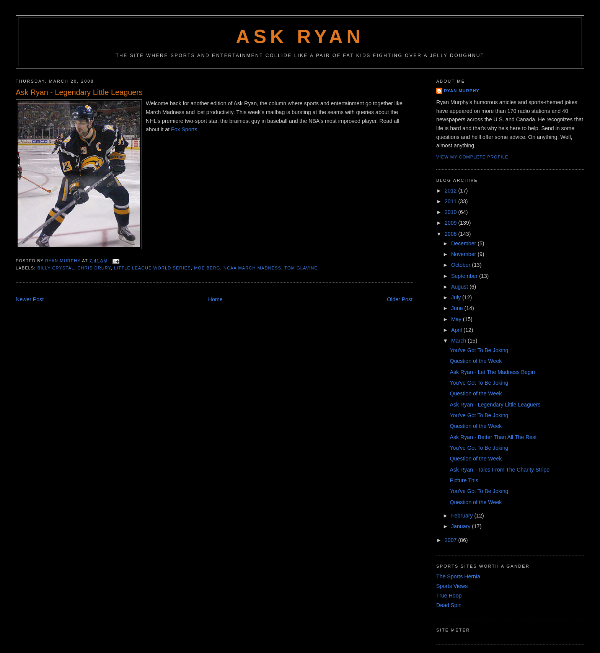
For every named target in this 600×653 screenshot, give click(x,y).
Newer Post (30, 299)
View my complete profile (472, 157)
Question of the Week (476, 361)
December (464, 243)
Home (215, 299)
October (461, 265)
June (458, 308)
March (459, 341)
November (464, 254)
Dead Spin (448, 605)
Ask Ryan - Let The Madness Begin (492, 372)
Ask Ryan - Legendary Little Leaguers (495, 405)
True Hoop (448, 596)
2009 (451, 223)
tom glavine (301, 268)
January (461, 526)
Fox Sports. (185, 129)
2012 (451, 191)
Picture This (464, 480)
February (462, 516)
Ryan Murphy (461, 90)
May (457, 319)
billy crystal (56, 268)
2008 (451, 234)
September (465, 276)
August (460, 287)
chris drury (94, 268)
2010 (451, 212)
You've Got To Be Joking (479, 350)
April (457, 330)
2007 (451, 540)
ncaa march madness (252, 268)
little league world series (152, 268)
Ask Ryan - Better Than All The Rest (493, 437)
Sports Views (452, 586)
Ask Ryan (300, 36)
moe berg (207, 268)
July (456, 297)
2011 (451, 201)
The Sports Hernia (458, 576)
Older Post (399, 299)
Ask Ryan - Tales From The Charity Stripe (499, 470)
